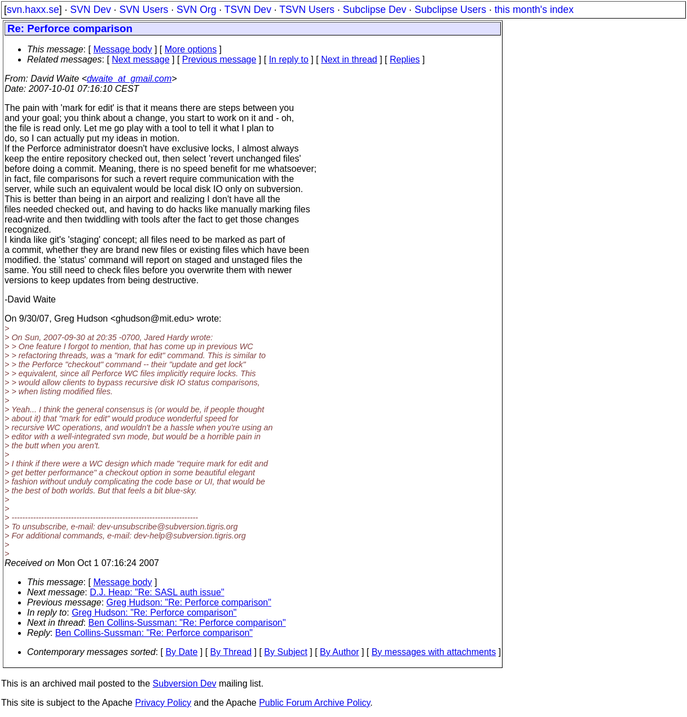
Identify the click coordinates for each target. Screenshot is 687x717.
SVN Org (196, 9)
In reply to (289, 59)
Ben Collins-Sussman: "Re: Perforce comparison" (187, 622)
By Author (339, 652)
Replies (405, 59)
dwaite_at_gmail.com (129, 78)
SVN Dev (90, 9)
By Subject (285, 652)
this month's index (534, 9)
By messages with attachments (434, 652)
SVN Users (143, 9)
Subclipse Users (450, 9)
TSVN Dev (247, 9)
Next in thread (349, 59)
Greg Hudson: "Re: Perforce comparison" (189, 602)
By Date (181, 652)
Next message (140, 59)
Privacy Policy (163, 702)
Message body (122, 49)
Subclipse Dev (374, 9)
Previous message (219, 59)
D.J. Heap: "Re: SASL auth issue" (157, 592)
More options (191, 49)
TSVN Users (306, 9)
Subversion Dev (185, 683)
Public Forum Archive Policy (314, 702)
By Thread (231, 652)
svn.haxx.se (33, 9)
